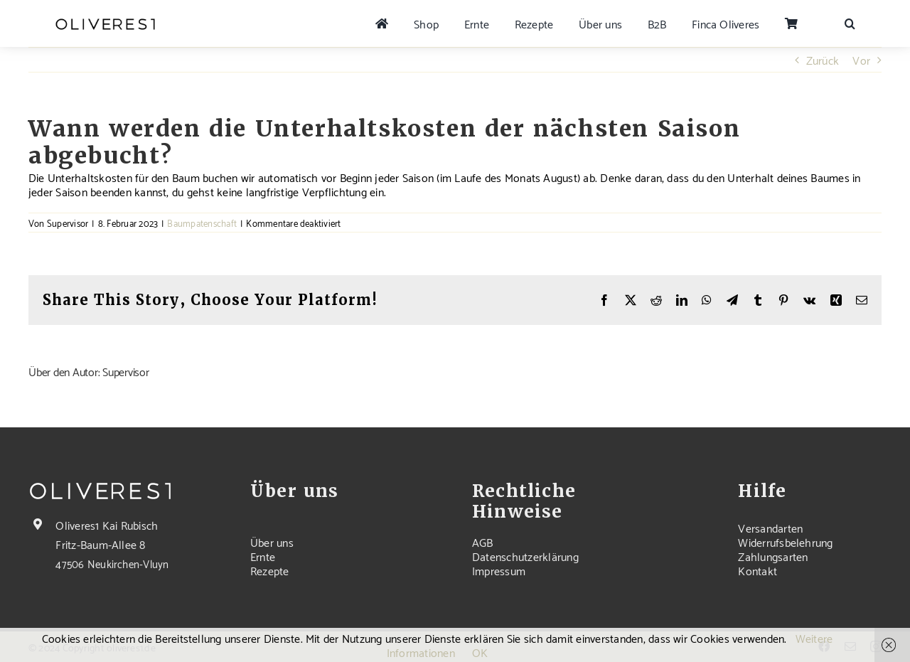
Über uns (272, 541)
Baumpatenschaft (202, 222)
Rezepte (269, 570)
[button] (850, 23)
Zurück (822, 59)
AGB (482, 541)
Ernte (262, 555)
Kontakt (757, 570)
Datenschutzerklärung (525, 555)
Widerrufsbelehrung (785, 541)
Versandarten (770, 527)
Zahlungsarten (773, 555)
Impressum (498, 570)
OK (480, 651)
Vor (861, 59)
